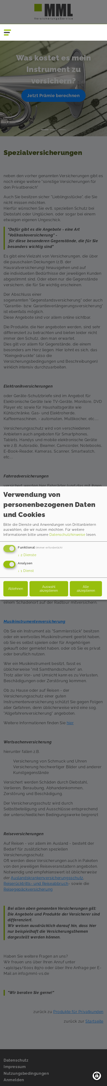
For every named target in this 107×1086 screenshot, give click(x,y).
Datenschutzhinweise (67, 535)
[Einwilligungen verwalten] (97, 1076)
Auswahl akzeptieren (49, 588)
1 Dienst (26, 570)
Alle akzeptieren (86, 588)
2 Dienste (27, 555)
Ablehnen (15, 589)
